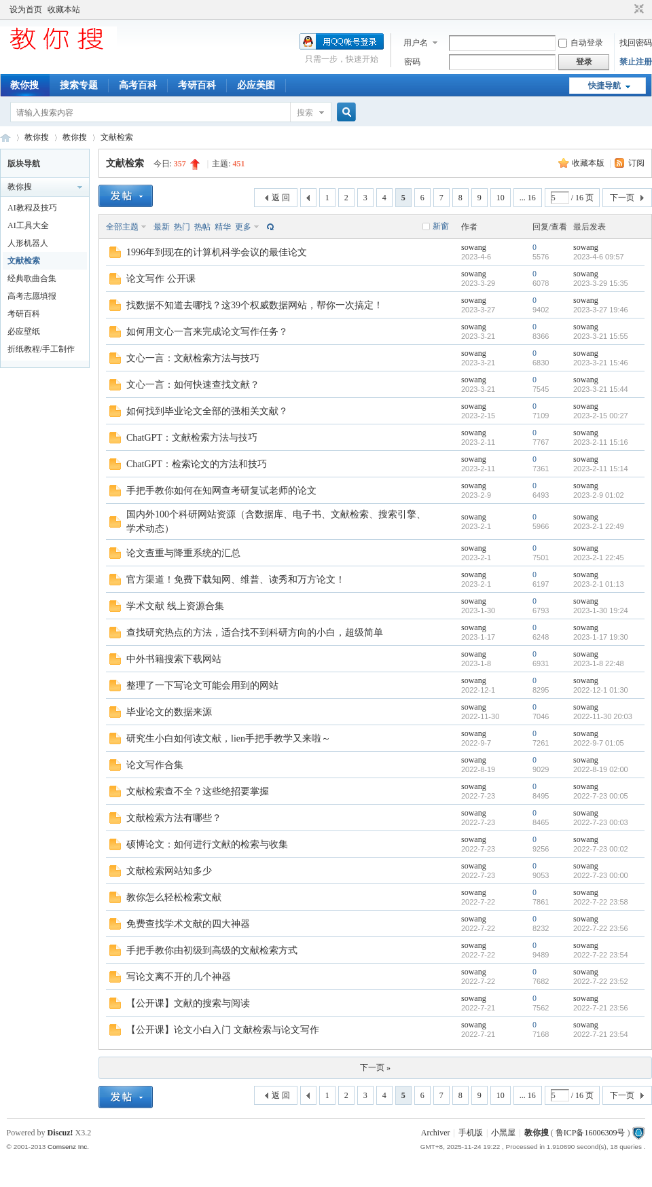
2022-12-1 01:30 (600, 690)
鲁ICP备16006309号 (591, 1132)
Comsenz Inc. (68, 1146)
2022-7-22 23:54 (600, 955)
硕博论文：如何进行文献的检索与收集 (207, 844)
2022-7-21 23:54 (600, 1034)
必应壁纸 (23, 331)
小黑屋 (503, 1132)
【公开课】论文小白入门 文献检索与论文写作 (222, 1030)
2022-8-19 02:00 (600, 769)
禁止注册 (635, 62)
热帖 (202, 227)
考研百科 (197, 85)
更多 (243, 227)
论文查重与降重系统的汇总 (183, 553)
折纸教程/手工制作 (41, 349)
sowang (473, 247)
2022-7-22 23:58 (600, 902)
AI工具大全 (28, 225)
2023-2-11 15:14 (600, 468)
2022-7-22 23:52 (600, 981)
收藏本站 (64, 9)
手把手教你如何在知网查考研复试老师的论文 (221, 491)
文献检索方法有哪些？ (173, 818)
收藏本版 (589, 163)
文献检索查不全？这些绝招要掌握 (197, 791)
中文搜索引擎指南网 (5, 137)
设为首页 (26, 9)
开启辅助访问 (626, 9)
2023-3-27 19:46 (600, 310)
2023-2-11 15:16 (600, 442)
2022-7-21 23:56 (600, 1008)
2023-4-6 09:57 (598, 257)
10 (500, 197)
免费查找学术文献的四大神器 (188, 924)
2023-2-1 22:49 (598, 526)
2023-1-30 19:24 (600, 610)
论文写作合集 (154, 765)
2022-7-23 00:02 (600, 849)
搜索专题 (79, 85)
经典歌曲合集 (31, 278)
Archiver (435, 1132)
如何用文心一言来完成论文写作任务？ (207, 332)
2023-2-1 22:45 (598, 557)
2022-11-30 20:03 (602, 716)
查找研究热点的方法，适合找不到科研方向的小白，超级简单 (254, 632)
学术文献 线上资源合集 (175, 606)
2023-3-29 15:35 (600, 283)
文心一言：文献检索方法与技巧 (192, 358)
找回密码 (635, 43)
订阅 (636, 163)
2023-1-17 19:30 (600, 637)
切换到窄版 (637, 9)
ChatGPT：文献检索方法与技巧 (191, 438)
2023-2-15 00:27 (600, 416)
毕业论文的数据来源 (169, 712)
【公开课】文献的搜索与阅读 (188, 1003)
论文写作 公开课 (161, 279)
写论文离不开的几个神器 (178, 977)
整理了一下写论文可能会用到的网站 (202, 685)
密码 (412, 62)
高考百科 (138, 85)
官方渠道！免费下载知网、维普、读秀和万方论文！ (235, 579)
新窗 (441, 226)
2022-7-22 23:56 (600, 928)
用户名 (415, 43)
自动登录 (580, 43)
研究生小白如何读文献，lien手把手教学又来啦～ (228, 738)
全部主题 (122, 227)
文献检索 (117, 137)
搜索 (305, 112)
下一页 (622, 197)
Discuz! (60, 1132)
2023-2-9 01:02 (598, 495)
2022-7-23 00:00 (600, 875)
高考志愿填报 (31, 296)
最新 (161, 227)
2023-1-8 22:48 (598, 663)
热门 (182, 227)
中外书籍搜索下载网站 (173, 659)
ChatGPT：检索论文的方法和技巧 (196, 464)
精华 (223, 227)
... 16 (528, 197)
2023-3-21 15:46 (600, 363)
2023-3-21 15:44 (600, 389)
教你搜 (24, 85)
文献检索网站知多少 (169, 871)
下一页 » (375, 1067)
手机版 (470, 1132)
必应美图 (256, 85)
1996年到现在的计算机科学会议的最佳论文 (216, 252)
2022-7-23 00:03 (600, 822)
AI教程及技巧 (32, 208)
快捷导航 (604, 85)
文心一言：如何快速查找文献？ (192, 385)
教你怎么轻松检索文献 (173, 897)
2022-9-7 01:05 (598, 743)
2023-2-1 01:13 (598, 584)
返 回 (281, 197)
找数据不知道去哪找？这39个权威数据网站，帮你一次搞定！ (254, 305)
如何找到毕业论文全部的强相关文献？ (207, 411)
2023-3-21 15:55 (600, 336)
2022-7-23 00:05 (600, 796)
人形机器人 (27, 243)
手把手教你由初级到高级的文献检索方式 (211, 950)
